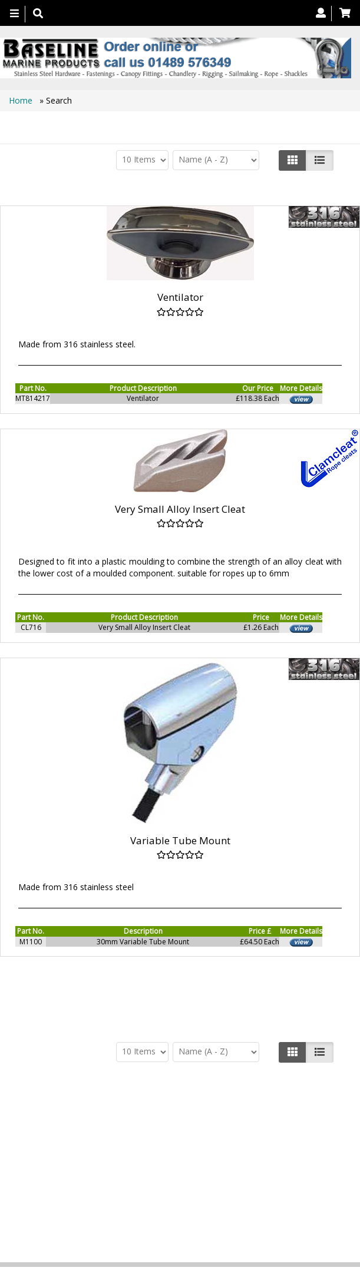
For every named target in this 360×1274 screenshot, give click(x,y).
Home (22, 100)
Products (67, 1165)
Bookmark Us (221, 1177)
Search (223, 1165)
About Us (118, 1165)
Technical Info (278, 1165)
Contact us (172, 1165)
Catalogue (167, 1177)
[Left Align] (292, 160)
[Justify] (319, 160)
